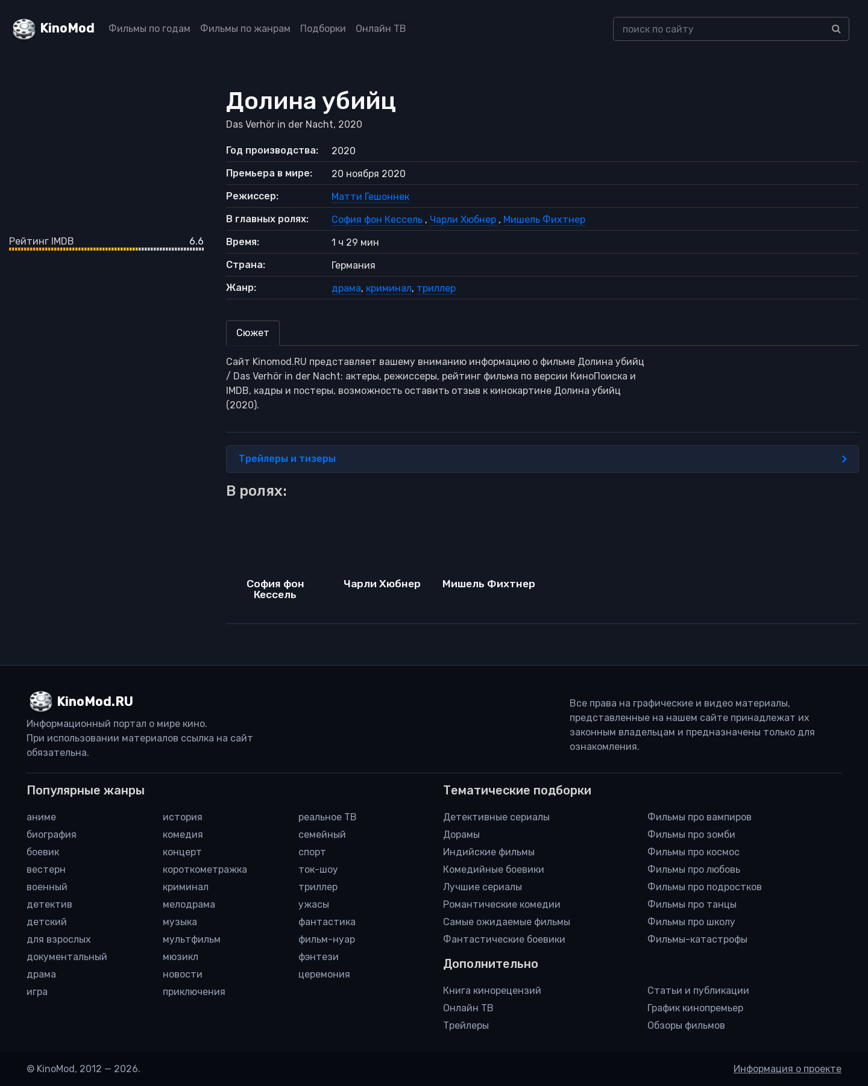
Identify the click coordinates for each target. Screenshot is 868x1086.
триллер (436, 288)
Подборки (323, 28)
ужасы (313, 904)
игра (37, 991)
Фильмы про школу (691, 922)
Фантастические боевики (504, 939)
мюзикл (180, 957)
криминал (389, 288)
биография (52, 834)
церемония (324, 974)
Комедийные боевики (493, 869)
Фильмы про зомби (691, 834)
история (183, 817)
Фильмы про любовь (693, 869)
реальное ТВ (327, 817)
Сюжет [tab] (252, 333)
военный (47, 887)
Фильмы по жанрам (245, 28)
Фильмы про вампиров (699, 817)
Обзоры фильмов (686, 1025)
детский (47, 922)
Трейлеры (466, 1025)
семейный (322, 834)
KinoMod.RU (95, 701)
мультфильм (192, 939)
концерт (182, 852)
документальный (67, 957)
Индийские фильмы (489, 852)
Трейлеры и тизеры (542, 459)
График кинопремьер (695, 1008)
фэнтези (318, 957)
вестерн (46, 869)
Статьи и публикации (698, 990)
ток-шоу (318, 869)
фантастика (327, 922)
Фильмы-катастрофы (697, 939)
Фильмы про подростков (704, 887)
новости (183, 974)
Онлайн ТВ (381, 28)
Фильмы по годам (149, 28)
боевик (43, 852)
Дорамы (461, 834)
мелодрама (189, 904)
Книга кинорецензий (492, 990)
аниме (41, 817)
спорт (312, 852)
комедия (183, 834)
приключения (194, 991)
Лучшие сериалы (482, 887)
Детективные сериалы (496, 817)
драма (346, 288)
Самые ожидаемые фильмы (506, 922)
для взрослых (59, 939)
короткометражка (205, 869)
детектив (49, 904)
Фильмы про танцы (692, 904)
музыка (180, 922)
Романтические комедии (502, 904)
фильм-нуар (326, 939)
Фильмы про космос (693, 852)
